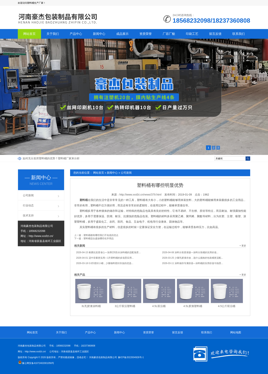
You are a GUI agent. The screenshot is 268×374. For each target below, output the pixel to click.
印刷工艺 (192, 33)
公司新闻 (126, 172)
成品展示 (122, 33)
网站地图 (235, 332)
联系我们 (238, 33)
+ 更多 (243, 245)
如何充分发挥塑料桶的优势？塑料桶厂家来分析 (51, 158)
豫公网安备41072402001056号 (36, 363)
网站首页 (29, 33)
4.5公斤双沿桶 (226, 306)
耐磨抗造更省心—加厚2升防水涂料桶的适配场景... (108, 252)
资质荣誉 (145, 33)
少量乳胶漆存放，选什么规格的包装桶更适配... (192, 257)
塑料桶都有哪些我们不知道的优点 (100, 235)
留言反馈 (215, 33)
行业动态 (28, 205)
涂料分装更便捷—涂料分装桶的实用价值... (190, 252)
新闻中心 (99, 33)
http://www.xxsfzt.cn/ (41, 236)
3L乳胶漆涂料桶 (91, 306)
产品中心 (76, 33)
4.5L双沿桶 (159, 306)
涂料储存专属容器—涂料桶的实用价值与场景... (192, 263)
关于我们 (52, 33)
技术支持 (28, 215)
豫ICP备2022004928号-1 (131, 357)
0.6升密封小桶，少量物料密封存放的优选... (104, 263)
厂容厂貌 (169, 33)
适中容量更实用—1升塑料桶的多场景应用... (105, 257)
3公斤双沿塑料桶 (125, 306)
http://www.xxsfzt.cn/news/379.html (140, 194)
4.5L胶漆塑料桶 (192, 306)
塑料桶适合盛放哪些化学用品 (98, 238)
